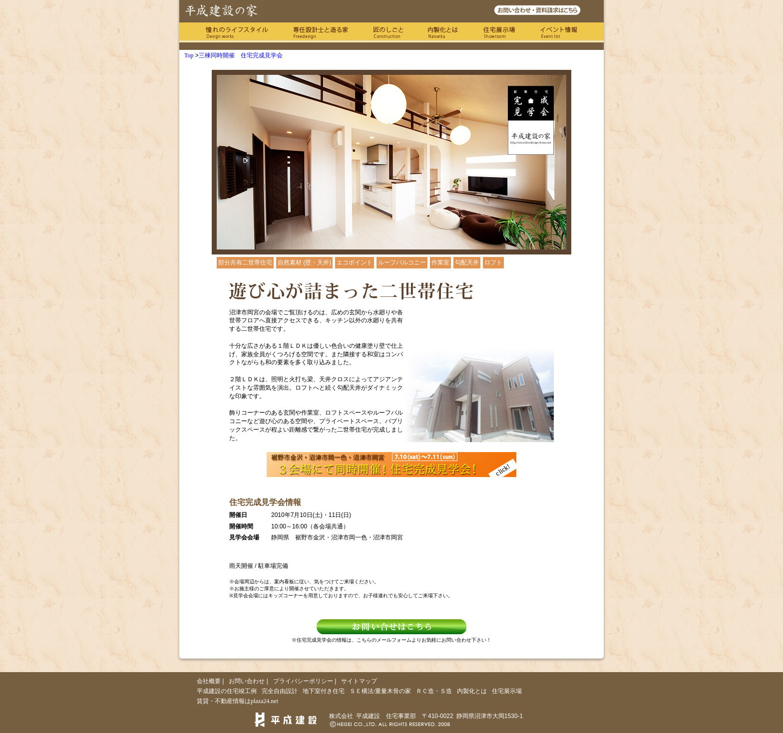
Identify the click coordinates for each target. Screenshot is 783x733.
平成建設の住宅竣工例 (227, 691)
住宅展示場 (499, 32)
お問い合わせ (247, 681)
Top (189, 55)
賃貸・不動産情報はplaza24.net (237, 701)
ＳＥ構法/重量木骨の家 (380, 691)
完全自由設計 (280, 691)
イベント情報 (559, 32)
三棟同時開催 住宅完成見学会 (241, 55)
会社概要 (209, 681)
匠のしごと (388, 32)
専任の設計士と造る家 (320, 32)
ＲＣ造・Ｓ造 (434, 691)
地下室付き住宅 (324, 691)
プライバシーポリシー (303, 681)
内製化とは (443, 32)
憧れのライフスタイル (237, 32)
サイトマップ (359, 681)
